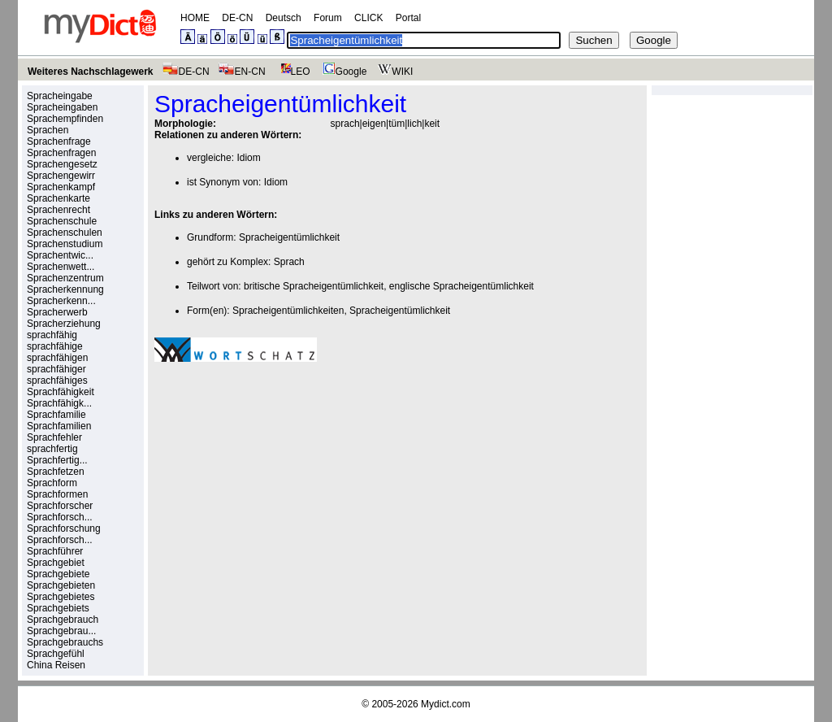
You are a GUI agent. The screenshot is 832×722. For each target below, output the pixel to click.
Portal (408, 18)
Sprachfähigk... (59, 403)
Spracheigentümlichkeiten (288, 310)
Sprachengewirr (61, 175)
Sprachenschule (62, 221)
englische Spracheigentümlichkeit (461, 286)
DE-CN (237, 18)
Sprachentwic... (60, 255)
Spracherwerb (57, 312)
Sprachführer (55, 551)
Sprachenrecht (58, 209)
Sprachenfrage (59, 141)
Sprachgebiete (58, 574)
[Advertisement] (290, 487)
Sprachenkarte (58, 198)
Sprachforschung (64, 528)
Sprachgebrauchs (65, 642)
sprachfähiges (57, 380)
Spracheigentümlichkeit (289, 237)
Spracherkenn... (61, 301)
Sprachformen (57, 494)
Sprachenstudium (64, 244)
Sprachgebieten (61, 585)
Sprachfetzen (55, 471)
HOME (195, 18)
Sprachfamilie (56, 414)
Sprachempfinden (65, 118)
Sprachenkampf (61, 187)
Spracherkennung (65, 289)
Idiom (248, 157)
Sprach (289, 261)
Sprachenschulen (64, 232)
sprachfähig (52, 335)
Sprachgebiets (58, 608)
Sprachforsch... (60, 517)
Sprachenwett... (60, 266)
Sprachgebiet (55, 562)
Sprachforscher (60, 505)
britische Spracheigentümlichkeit (314, 286)
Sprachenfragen (61, 153)
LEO (292, 71)
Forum (328, 18)
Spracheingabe (60, 96)
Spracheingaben (62, 107)
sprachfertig (52, 449)
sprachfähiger (56, 369)
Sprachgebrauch (62, 619)
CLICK (368, 18)
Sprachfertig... (57, 460)
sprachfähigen (57, 357)
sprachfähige (55, 346)
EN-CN (242, 71)
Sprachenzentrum (65, 278)
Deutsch (283, 18)
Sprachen (47, 130)
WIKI (394, 71)
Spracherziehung (64, 323)
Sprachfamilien (59, 426)
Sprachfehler (54, 437)
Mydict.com (445, 704)
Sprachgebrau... (61, 631)
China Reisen (56, 665)
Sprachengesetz (62, 164)
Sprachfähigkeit (60, 392)
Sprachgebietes (60, 596)
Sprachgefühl (55, 653)
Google (342, 71)
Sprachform (52, 483)
